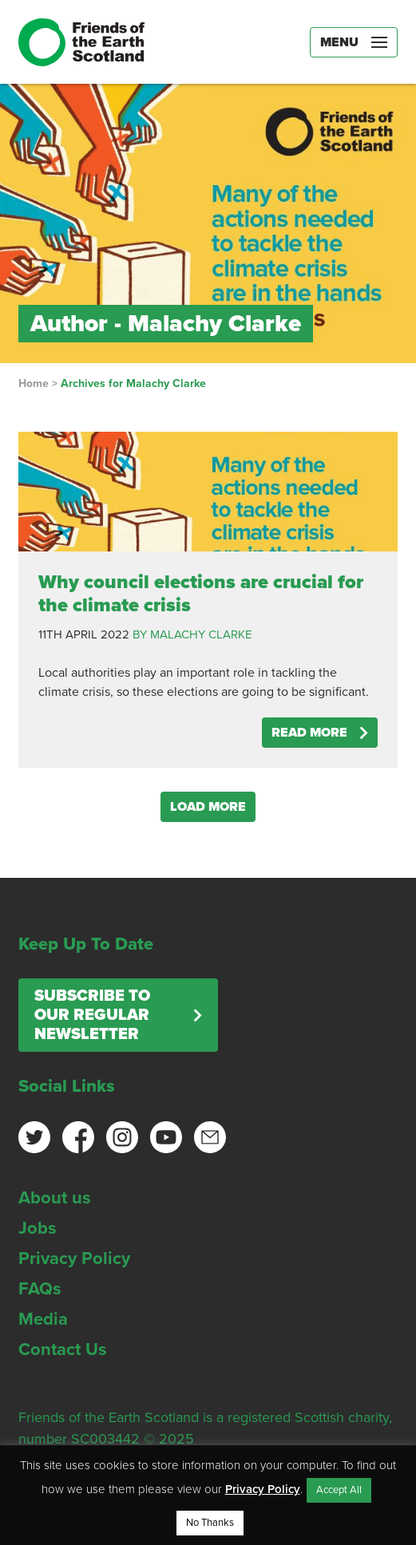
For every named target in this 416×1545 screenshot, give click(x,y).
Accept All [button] (339, 1490)
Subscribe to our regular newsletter (92, 1015)
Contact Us (62, 1349)
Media (43, 1319)
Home (33, 383)
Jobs (37, 1228)
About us (54, 1197)
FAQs (39, 1288)
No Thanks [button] (210, 1522)
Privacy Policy (74, 1258)
